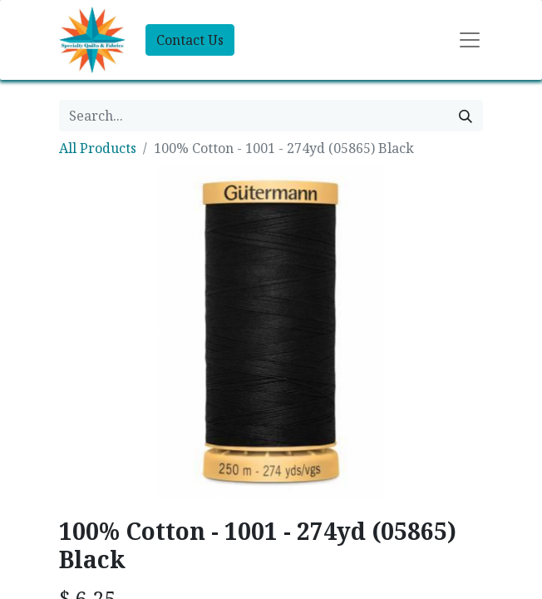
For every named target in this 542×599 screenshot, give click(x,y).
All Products (97, 148)
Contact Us (190, 40)
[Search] (465, 115)
